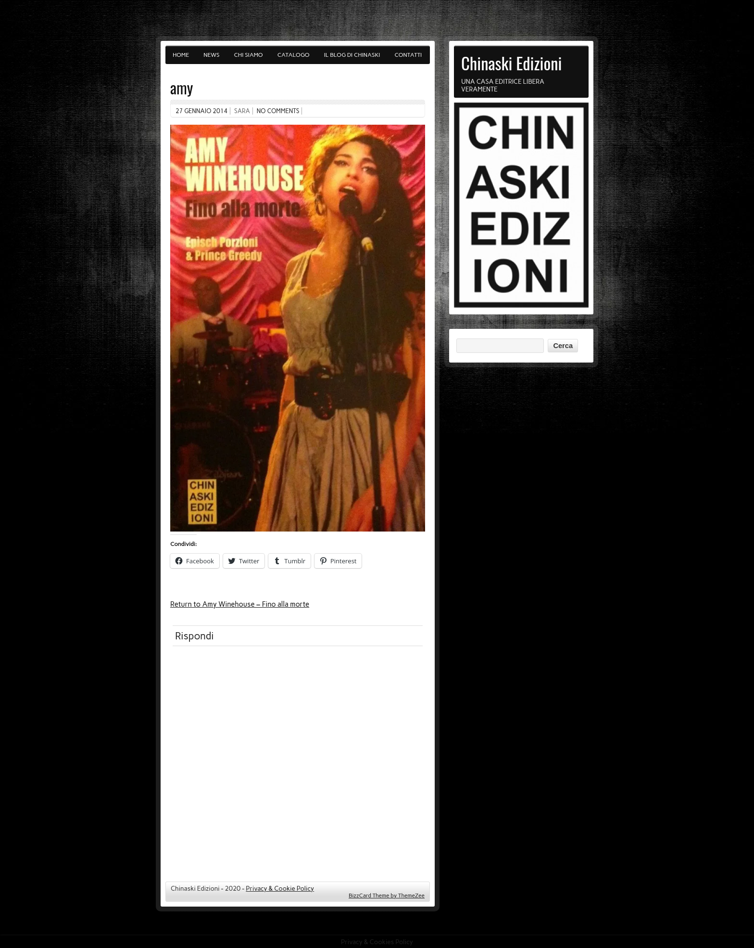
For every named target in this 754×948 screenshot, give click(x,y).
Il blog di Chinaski (352, 55)
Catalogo (293, 55)
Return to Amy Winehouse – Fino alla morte (239, 604)
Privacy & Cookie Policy (280, 888)
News (211, 55)
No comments (278, 111)
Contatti (408, 55)
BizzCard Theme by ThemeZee (387, 895)
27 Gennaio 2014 (201, 111)
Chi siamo (248, 55)
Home (181, 55)
